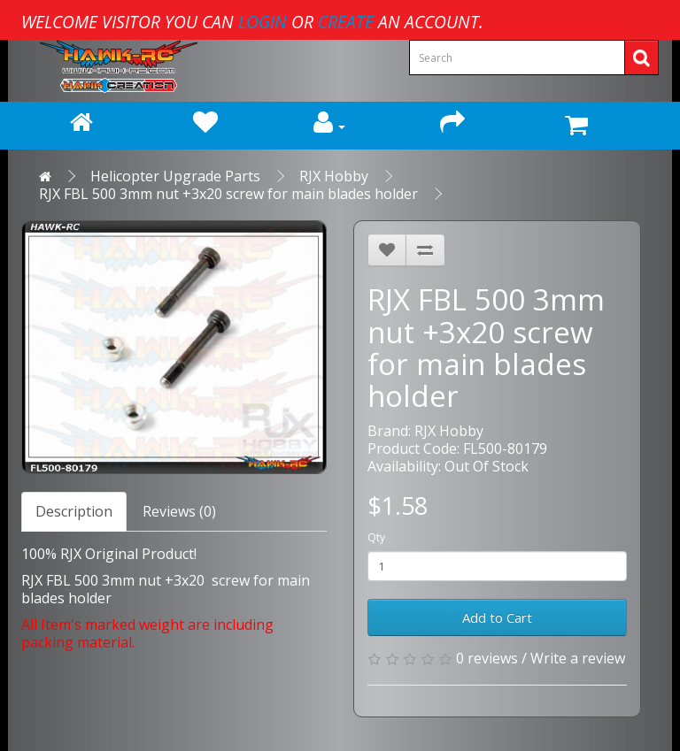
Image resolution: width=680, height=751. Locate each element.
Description (73, 511)
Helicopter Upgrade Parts (175, 176)
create (346, 22)
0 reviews (487, 658)
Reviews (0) (179, 511)
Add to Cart (497, 617)
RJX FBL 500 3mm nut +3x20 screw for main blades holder (228, 193)
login (262, 22)
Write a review (577, 658)
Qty (376, 537)
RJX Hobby (333, 176)
